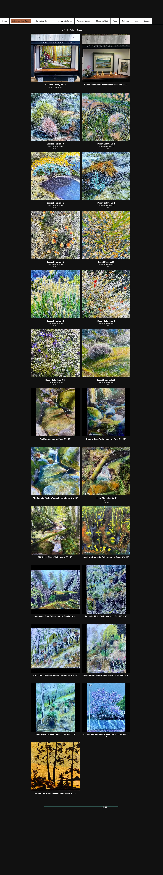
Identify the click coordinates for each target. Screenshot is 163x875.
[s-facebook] (106, 807)
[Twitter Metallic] (103, 807)
